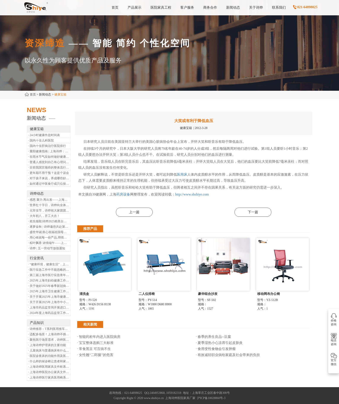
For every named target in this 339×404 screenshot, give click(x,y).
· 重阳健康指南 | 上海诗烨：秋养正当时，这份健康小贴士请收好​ (49, 151)
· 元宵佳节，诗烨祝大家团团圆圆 (49, 210)
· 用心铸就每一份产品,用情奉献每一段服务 (49, 237)
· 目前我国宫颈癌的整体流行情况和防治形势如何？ (49, 167)
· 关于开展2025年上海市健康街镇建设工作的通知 (49, 296)
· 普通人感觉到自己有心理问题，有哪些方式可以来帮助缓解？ (49, 162)
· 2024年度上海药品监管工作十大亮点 (49, 313)
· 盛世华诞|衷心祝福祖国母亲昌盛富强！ (49, 232)
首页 (33, 94)
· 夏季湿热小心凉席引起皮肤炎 (219, 343)
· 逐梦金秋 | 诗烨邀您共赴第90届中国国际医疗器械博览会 (49, 226)
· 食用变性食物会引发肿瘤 (216, 349)
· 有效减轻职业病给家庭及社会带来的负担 (228, 355)
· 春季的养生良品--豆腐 (213, 337)
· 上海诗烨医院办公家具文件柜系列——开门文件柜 (49, 372)
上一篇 (134, 212)
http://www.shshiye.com (192, 194)
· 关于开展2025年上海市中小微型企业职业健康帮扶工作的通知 (49, 302)
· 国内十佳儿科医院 (41, 140)
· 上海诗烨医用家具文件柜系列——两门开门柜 (49, 366)
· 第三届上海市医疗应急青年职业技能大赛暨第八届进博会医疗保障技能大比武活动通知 (49, 275)
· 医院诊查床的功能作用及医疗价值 (49, 356)
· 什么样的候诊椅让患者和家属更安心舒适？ (49, 361)
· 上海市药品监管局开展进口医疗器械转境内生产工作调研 (49, 307)
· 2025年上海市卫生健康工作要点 (49, 291)
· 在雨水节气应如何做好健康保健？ (49, 156)
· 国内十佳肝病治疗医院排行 (47, 146)
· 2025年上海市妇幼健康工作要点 (49, 280)
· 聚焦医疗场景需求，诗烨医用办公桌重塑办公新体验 (49, 339)
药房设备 (123, 194)
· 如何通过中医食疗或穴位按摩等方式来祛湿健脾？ (49, 183)
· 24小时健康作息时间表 (44, 135)
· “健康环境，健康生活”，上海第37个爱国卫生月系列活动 (49, 264)
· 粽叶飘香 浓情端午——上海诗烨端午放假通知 (49, 243)
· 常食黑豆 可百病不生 (94, 349)
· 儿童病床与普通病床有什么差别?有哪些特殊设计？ (49, 350)
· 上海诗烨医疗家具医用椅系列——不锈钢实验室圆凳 (49, 377)
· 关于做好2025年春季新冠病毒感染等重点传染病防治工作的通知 (49, 286)
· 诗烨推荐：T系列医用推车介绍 (49, 329)
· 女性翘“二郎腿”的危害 (95, 355)
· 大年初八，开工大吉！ (44, 216)
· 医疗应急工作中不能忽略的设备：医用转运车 (49, 269)
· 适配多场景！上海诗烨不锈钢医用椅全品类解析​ (49, 334)
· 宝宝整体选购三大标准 (95, 343)
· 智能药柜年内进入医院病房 (101, 337)
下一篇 (253, 212)
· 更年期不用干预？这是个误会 (48, 173)
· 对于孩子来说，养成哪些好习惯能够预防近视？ (49, 178)
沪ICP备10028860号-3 (211, 398)
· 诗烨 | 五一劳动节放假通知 (46, 248)
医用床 (182, 174)
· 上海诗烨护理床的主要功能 (47, 345)
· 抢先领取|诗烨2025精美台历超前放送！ (49, 221)
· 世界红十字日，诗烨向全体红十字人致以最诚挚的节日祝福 (49, 205)
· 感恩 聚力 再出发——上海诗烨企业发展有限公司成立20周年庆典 (49, 199)
